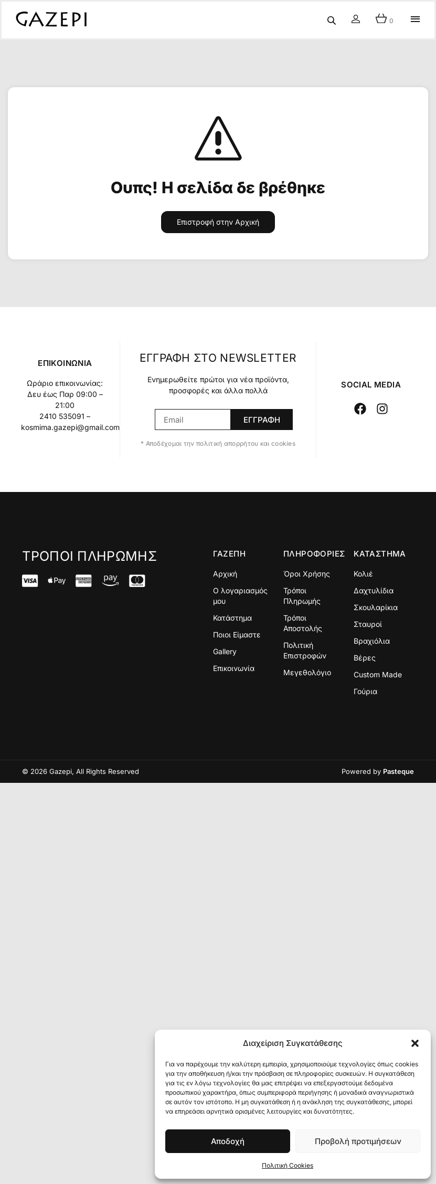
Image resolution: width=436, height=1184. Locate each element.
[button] (415, 1043)
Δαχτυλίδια (374, 590)
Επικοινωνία (233, 668)
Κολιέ (363, 573)
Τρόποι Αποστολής (302, 623)
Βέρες (365, 657)
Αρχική (225, 573)
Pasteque (398, 771)
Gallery (225, 651)
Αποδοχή (227, 1141)
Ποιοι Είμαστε (237, 634)
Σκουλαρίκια (376, 607)
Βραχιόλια (372, 640)
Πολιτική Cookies (287, 1165)
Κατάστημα (232, 617)
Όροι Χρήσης (306, 573)
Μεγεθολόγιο (307, 672)
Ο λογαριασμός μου (240, 595)
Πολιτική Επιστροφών (304, 650)
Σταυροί (368, 624)
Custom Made (378, 674)
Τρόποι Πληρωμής (302, 595)
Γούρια (365, 691)
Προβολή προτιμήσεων (358, 1141)
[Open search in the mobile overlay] (331, 20)
